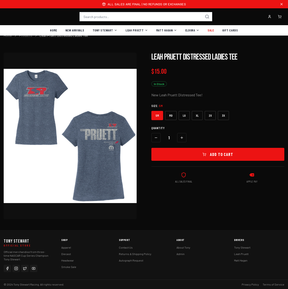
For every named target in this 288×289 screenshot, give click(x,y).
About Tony (183, 247)
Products (25, 35)
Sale (211, 30)
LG (184, 115)
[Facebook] (7, 268)
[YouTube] (33, 268)
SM (157, 115)
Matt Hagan (166, 30)
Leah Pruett (137, 30)
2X (210, 115)
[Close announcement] (281, 4)
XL (197, 115)
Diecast (66, 254)
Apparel (66, 247)
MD (171, 115)
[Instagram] (16, 268)
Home (53, 30)
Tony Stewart (105, 30)
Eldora (192, 30)
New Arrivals (74, 30)
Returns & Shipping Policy (135, 254)
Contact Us (126, 247)
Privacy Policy (250, 284)
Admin (180, 254)
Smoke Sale (68, 266)
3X (223, 115)
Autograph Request (131, 260)
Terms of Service (273, 284)
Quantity (158, 128)
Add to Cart (218, 154)
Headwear (67, 260)
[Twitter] (25, 268)
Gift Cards (230, 30)
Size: (157, 106)
